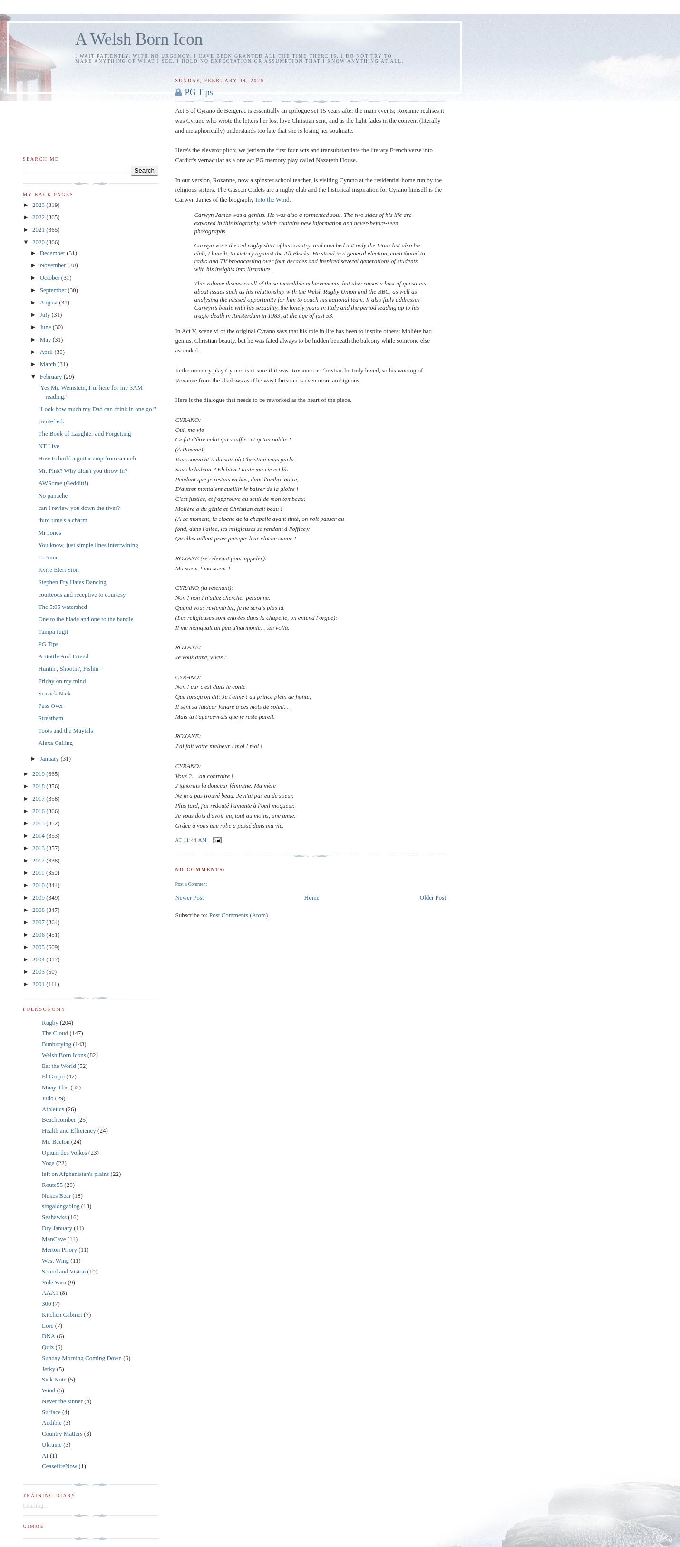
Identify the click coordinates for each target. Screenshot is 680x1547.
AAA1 (50, 1292)
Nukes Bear (56, 1195)
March (49, 364)
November (54, 265)
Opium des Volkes (64, 1152)
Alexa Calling (55, 742)
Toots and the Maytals (65, 730)
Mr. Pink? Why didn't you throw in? (82, 470)
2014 (39, 835)
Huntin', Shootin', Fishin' (68, 668)
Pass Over (50, 705)
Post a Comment (191, 884)
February (52, 376)
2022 (39, 217)
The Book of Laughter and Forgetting (84, 433)
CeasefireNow (59, 1465)
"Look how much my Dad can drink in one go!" (97, 408)
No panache (53, 495)
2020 (39, 241)
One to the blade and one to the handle (85, 619)
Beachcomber (59, 1119)
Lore (48, 1325)
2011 (39, 872)
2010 (39, 885)
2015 (39, 823)
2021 (39, 229)
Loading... (35, 1505)
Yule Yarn (54, 1282)
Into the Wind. (273, 199)
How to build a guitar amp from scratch (87, 458)
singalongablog (60, 1206)
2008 (39, 909)
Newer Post (189, 897)
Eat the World (59, 1065)
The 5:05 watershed (62, 606)
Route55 (52, 1184)
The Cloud (55, 1033)
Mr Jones (49, 532)
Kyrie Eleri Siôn (58, 569)
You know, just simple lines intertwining (88, 544)
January (50, 758)
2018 (39, 786)
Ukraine (52, 1444)
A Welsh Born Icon (139, 39)
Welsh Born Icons (64, 1054)
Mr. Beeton (56, 1141)
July (46, 314)
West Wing (55, 1260)
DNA (48, 1336)
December (53, 252)
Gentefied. (51, 421)
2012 (39, 860)
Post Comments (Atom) (238, 915)
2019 (39, 773)
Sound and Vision (64, 1271)
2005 (39, 946)
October (50, 277)
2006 (39, 934)
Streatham (50, 718)
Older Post (433, 897)
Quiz (48, 1347)
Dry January (57, 1228)
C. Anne (48, 557)
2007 (39, 922)
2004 (39, 959)
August (49, 302)
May (46, 339)
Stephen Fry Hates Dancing (72, 582)
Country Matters (62, 1433)
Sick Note (54, 1379)
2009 (39, 897)
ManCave (54, 1239)
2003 (39, 971)
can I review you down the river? (79, 507)
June (46, 327)
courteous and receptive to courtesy (82, 594)
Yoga (48, 1162)
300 (46, 1303)
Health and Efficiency (69, 1130)
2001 (39, 984)
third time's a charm (62, 520)
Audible (52, 1422)
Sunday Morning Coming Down (82, 1357)
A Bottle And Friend (63, 656)
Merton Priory (59, 1249)
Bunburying (56, 1044)
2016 (39, 810)
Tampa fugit (53, 631)
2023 (39, 204)
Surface (51, 1412)
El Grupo (53, 1076)
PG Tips (199, 92)
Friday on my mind (62, 681)
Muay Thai (55, 1087)
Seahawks (54, 1217)
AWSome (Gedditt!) (63, 483)
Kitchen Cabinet (62, 1314)
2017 (39, 798)
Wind (48, 1390)
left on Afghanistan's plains (75, 1173)
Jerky (48, 1368)
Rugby (50, 1022)
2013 (39, 848)
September (54, 290)
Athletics (53, 1109)
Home (312, 897)
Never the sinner (62, 1401)
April (47, 351)
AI (45, 1455)
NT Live (48, 446)
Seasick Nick (54, 693)
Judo (48, 1098)
